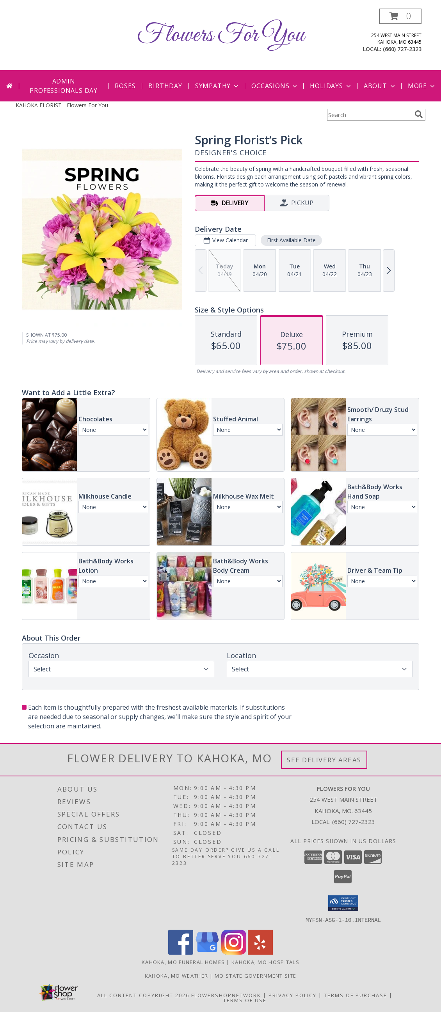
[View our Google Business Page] (207, 952)
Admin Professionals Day (64, 86)
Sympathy (217, 86)
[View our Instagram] (233, 952)
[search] (419, 114)
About (380, 86)
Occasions (275, 86)
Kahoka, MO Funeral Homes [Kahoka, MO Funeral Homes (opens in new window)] (183, 961)
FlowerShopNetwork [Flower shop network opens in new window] (226, 994)
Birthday (165, 86)
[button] (400, 16)
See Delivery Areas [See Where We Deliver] (324, 759)
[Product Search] (369, 114)
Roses (125, 86)
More (422, 86)
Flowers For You (220, 35)
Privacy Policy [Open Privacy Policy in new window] (293, 994)
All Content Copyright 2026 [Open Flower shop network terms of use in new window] (143, 994)
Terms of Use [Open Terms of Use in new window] (245, 999)
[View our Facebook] (180, 952)
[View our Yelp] (260, 952)
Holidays (331, 86)
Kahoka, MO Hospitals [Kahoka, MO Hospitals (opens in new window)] (265, 961)
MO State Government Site (255, 975)
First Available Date (291, 240)
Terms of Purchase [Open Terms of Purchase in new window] (355, 994)
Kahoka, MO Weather (176, 975)
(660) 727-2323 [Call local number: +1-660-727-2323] (402, 49)
